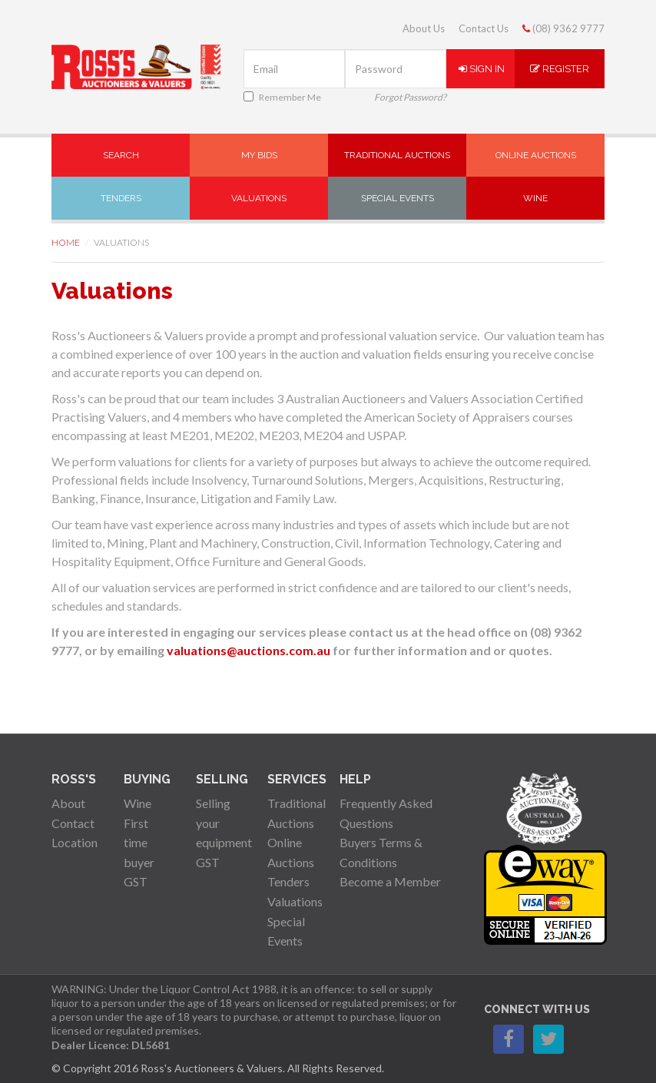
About (68, 803)
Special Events (397, 198)
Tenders (121, 198)
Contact (72, 823)
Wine (535, 198)
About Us (424, 28)
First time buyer (139, 842)
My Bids (259, 155)
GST (135, 881)
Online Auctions (535, 155)
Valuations (259, 198)
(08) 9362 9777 (563, 28)
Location (74, 842)
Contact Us (484, 28)
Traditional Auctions (397, 155)
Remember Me (282, 97)
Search (121, 155)
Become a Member (390, 881)
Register (559, 69)
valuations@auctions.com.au (248, 650)
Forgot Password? (410, 97)
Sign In (482, 69)
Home (65, 242)
